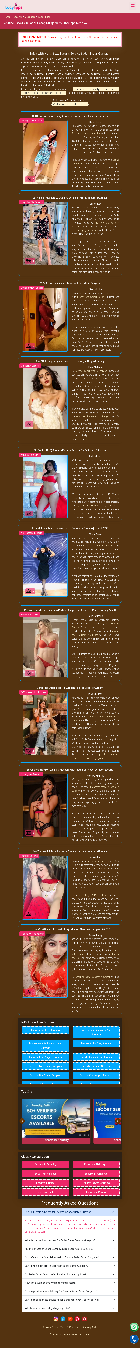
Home (7, 16)
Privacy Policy (50, 1336)
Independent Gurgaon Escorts (91, 296)
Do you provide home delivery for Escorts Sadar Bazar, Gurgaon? (61, 1300)
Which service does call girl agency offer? (47, 1317)
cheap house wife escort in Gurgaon (93, 976)
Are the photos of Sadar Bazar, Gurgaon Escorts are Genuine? (59, 1258)
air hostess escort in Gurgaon (98, 545)
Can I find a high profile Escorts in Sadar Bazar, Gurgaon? (56, 1275)
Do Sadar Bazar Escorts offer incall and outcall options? (55, 1283)
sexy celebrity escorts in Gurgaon (93, 416)
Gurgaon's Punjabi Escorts (97, 894)
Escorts (18, 16)
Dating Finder (84, 1343)
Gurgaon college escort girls (86, 133)
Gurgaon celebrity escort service (91, 370)
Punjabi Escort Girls (95, 860)
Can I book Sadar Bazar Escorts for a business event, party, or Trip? (62, 1309)
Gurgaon (30, 16)
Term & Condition (70, 1336)
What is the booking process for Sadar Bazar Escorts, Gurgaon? (60, 1249)
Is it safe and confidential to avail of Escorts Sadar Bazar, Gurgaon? (62, 1266)
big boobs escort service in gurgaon (94, 505)
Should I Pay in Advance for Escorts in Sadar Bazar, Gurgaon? (58, 1221)
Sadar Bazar (44, 16)
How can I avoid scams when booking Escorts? (50, 1292)
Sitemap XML (89, 1336)
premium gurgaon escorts (85, 230)
